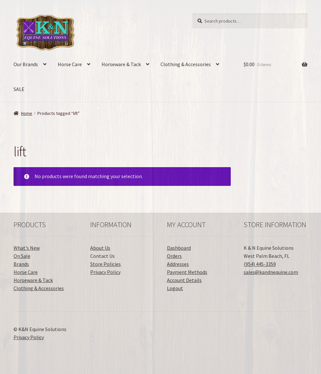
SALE (19, 89)
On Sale (22, 256)
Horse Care (70, 64)
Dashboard (179, 248)
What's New (27, 248)
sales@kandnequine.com (271, 272)
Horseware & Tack (121, 64)
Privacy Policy (105, 272)
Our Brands (26, 64)
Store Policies (105, 264)
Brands (21, 264)
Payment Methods (187, 272)
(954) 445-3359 (260, 264)
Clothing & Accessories (185, 64)
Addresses (178, 264)
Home (26, 113)
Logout (175, 288)
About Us (100, 248)
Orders (174, 256)
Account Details (184, 280)
